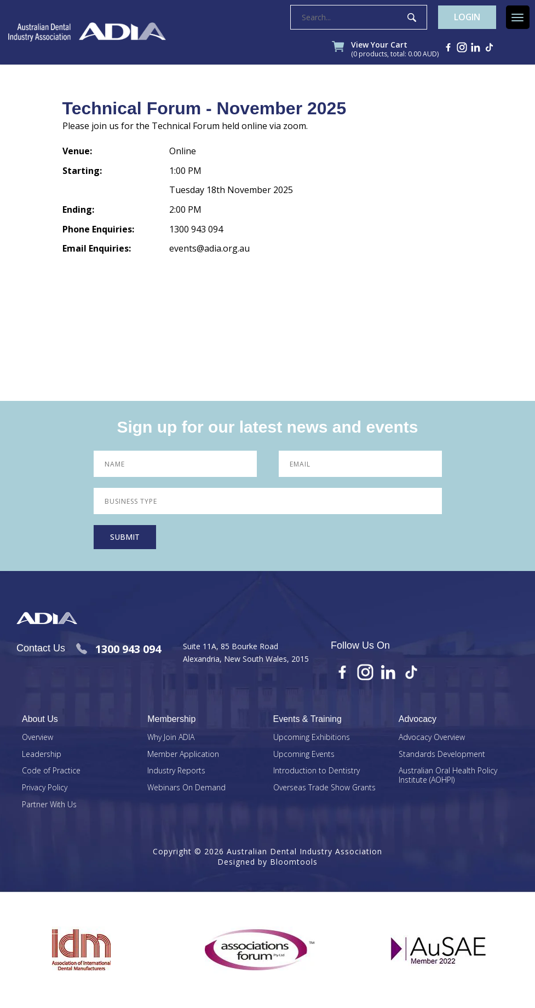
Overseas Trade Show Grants (324, 788)
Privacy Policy (44, 788)
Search (410, 18)
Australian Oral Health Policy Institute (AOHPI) (448, 776)
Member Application (183, 755)
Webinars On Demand (186, 788)
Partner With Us (49, 805)
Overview (37, 738)
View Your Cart (395, 50)
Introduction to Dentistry (316, 772)
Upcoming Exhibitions (311, 738)
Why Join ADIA (170, 738)
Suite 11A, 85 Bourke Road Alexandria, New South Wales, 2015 (246, 653)
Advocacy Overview (432, 738)
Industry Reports (176, 772)
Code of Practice (51, 772)
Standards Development (442, 755)
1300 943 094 (118, 649)
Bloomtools (294, 863)
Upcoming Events (304, 755)
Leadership (41, 755)
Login (466, 18)
